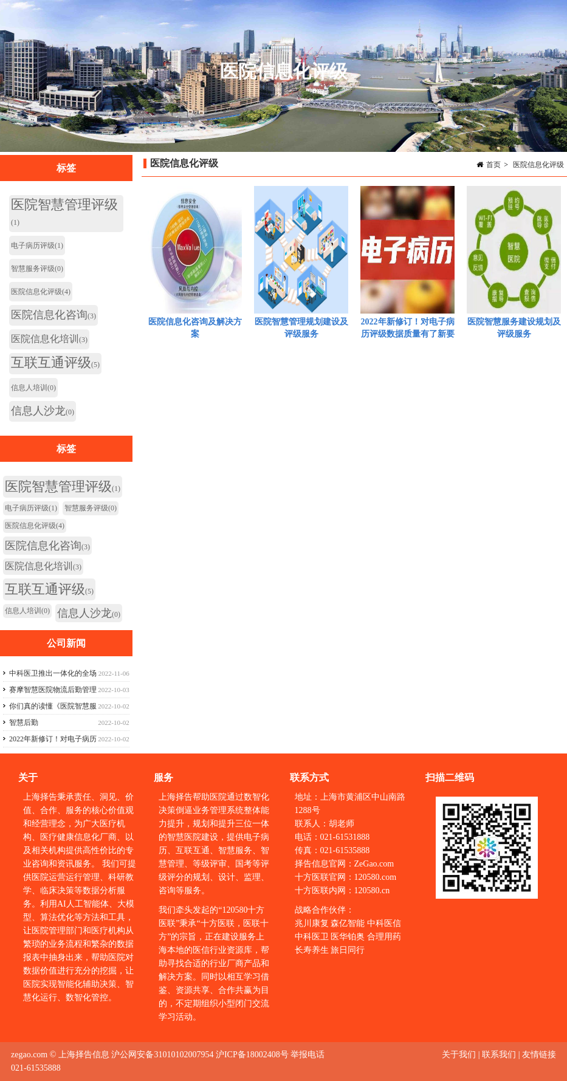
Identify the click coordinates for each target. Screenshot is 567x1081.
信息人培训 (33, 387)
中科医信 (384, 923)
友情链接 (539, 1054)
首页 (493, 164)
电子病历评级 (37, 245)
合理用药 (384, 936)
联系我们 (499, 1054)
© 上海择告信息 (79, 1054)
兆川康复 (312, 923)
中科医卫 (312, 936)
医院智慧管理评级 (64, 212)
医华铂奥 (348, 936)
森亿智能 (348, 923)
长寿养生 (312, 950)
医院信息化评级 (538, 164)
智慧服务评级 (37, 268)
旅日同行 (348, 950)
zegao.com (29, 1054)
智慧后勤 (23, 722)
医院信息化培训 (49, 339)
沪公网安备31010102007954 (162, 1054)
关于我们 (460, 1054)
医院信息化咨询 (53, 315)
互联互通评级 (55, 362)
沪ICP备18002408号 (252, 1054)
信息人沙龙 (42, 411)
